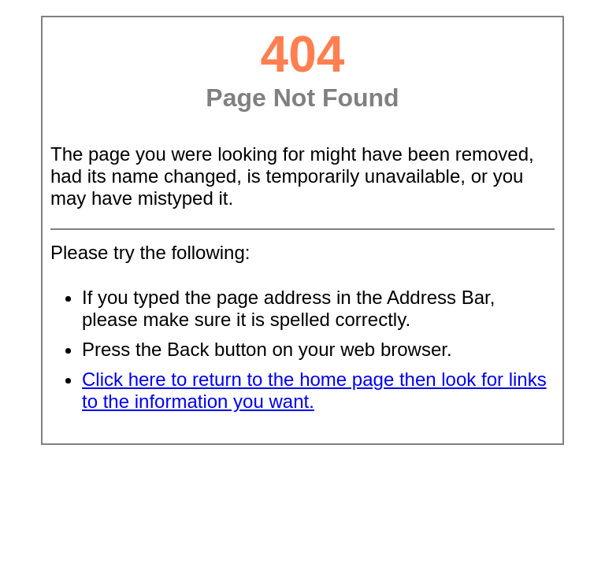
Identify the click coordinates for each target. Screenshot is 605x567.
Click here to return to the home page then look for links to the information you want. (314, 390)
